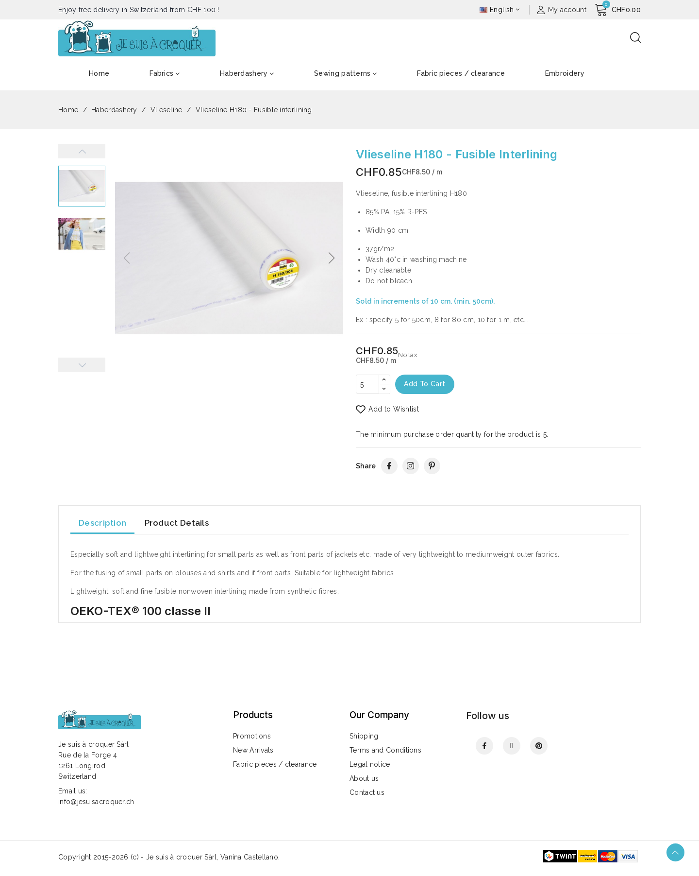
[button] (331, 258)
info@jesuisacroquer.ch (96, 802)
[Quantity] (367, 384)
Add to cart (425, 384)
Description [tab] (102, 523)
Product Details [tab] (177, 523)
